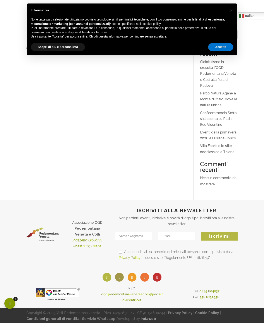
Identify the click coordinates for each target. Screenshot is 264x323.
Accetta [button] (220, 47)
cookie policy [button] (152, 24)
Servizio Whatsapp (98, 319)
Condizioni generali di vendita (52, 319)
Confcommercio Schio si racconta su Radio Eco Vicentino (218, 119)
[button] (231, 10)
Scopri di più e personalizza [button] (58, 47)
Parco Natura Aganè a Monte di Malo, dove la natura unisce (218, 99)
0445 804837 (209, 291)
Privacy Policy (130, 258)
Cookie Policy (207, 313)
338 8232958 (209, 297)
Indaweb (148, 319)
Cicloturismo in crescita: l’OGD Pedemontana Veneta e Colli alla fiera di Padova (218, 74)
